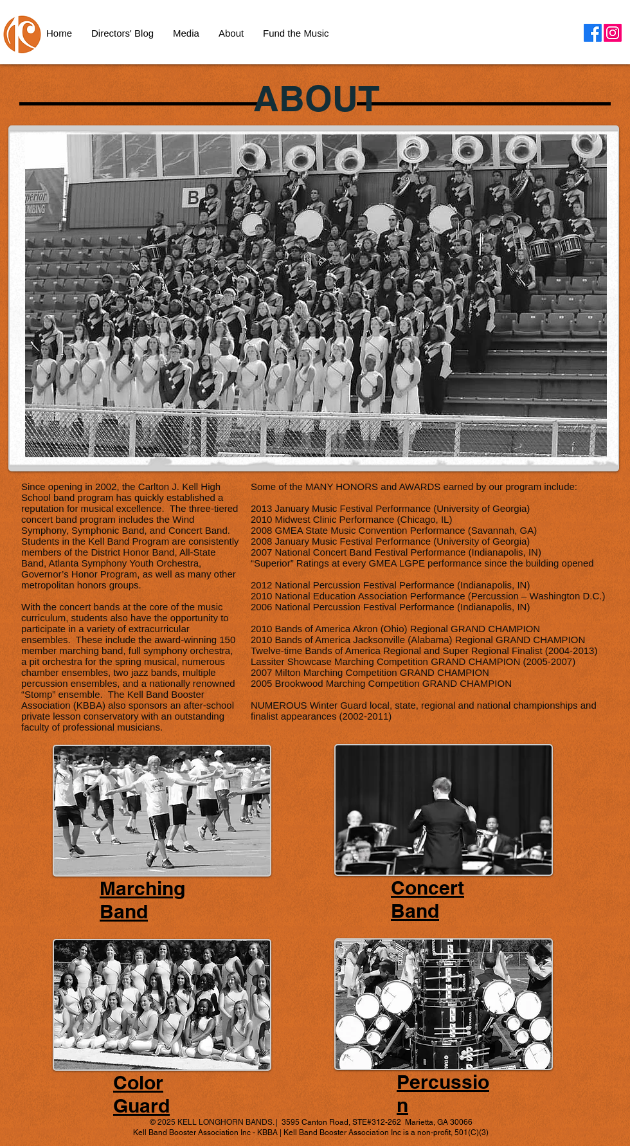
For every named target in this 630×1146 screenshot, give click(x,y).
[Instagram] (613, 33)
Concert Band (427, 899)
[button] (231, 33)
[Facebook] (593, 33)
